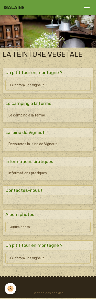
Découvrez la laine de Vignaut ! (33, 144)
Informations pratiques (27, 173)
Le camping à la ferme (26, 115)
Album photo (20, 227)
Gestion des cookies (48, 293)
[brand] (14, 7)
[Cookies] (10, 288)
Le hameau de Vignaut (27, 85)
